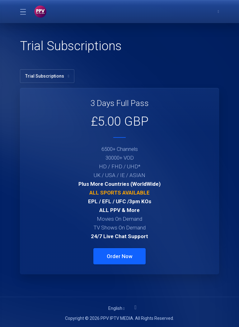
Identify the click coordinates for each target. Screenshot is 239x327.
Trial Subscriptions (47, 76)
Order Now (120, 256)
